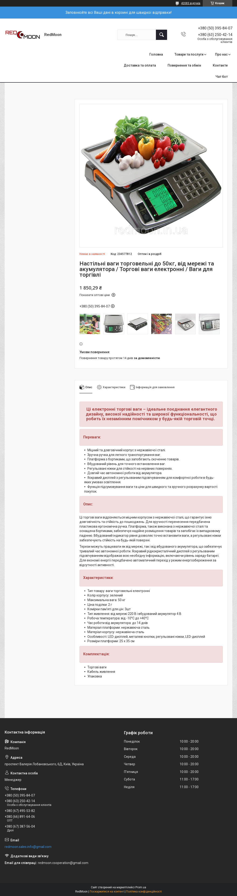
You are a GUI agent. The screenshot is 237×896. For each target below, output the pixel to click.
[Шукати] (161, 35)
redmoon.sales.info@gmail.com (28, 847)
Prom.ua (140, 887)
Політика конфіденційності (144, 891)
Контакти (220, 65)
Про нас (221, 54)
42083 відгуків (190, 3)
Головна (156, 54)
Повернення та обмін (184, 65)
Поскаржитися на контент (107, 891)
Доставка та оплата (140, 65)
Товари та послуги (189, 54)
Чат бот (222, 76)
